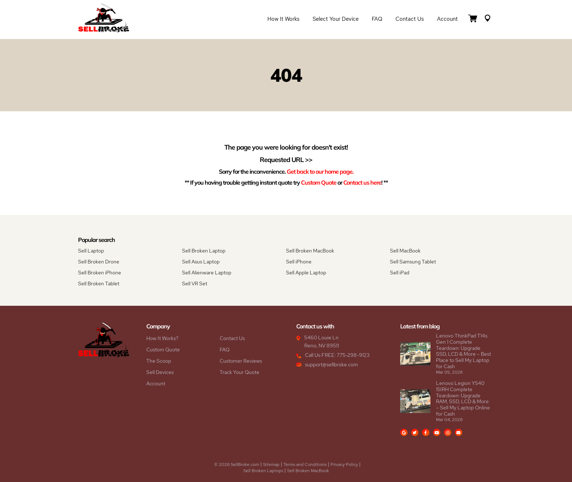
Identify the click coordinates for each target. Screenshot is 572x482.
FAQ (377, 19)
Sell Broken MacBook (310, 250)
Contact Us (409, 19)
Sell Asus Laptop (201, 261)
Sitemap (271, 464)
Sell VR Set (194, 283)
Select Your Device (336, 19)
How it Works (283, 19)
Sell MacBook (405, 250)
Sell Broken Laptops (263, 471)
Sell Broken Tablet (98, 283)
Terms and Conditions (304, 464)
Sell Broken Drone (98, 261)
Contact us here (362, 182)
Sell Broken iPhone (99, 272)
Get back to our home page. (320, 171)
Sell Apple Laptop (306, 272)
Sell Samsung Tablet (413, 261)
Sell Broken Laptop (203, 250)
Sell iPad (399, 272)
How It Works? (162, 338)
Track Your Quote (239, 372)
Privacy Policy (344, 464)
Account (447, 19)
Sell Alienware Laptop (206, 272)
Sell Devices (160, 372)
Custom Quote (318, 182)
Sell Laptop (91, 250)
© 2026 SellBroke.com (236, 464)
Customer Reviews (241, 361)
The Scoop (158, 361)
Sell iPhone (299, 261)
